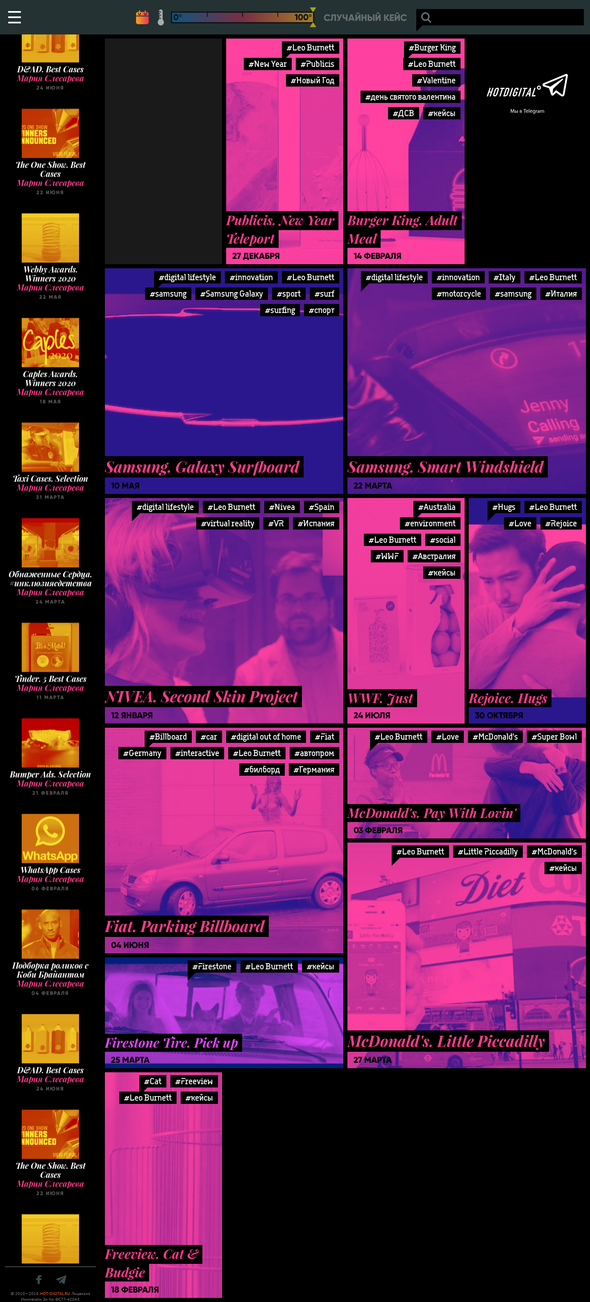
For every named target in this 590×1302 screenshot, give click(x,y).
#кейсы (442, 113)
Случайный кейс (365, 18)
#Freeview (194, 1081)
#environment (430, 523)
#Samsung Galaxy (231, 293)
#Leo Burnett (310, 47)
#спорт (321, 309)
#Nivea (282, 506)
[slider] (313, 17)
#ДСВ (403, 113)
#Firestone (212, 966)
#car (209, 736)
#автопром (314, 752)
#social (443, 539)
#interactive (197, 752)
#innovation (251, 277)
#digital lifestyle (187, 277)
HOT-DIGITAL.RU (55, 1293)
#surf (324, 293)
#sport (289, 293)
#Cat (152, 1081)
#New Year (268, 63)
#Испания (316, 523)
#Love (447, 736)
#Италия (561, 293)
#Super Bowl (554, 736)
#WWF (387, 556)
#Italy (504, 277)
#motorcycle (459, 293)
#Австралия (434, 556)
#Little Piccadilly (488, 851)
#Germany (142, 752)
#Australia (437, 506)
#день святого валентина (410, 96)
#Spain (321, 506)
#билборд (262, 769)
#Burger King (432, 47)
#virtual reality (227, 523)
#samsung (168, 293)
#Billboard (168, 736)
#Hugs (503, 506)
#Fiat (324, 736)
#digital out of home (266, 736)
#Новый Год (312, 80)
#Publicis (317, 63)
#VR (276, 523)
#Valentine (436, 80)
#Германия (314, 769)
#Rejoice (561, 523)
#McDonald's (495, 736)
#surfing (280, 309)
